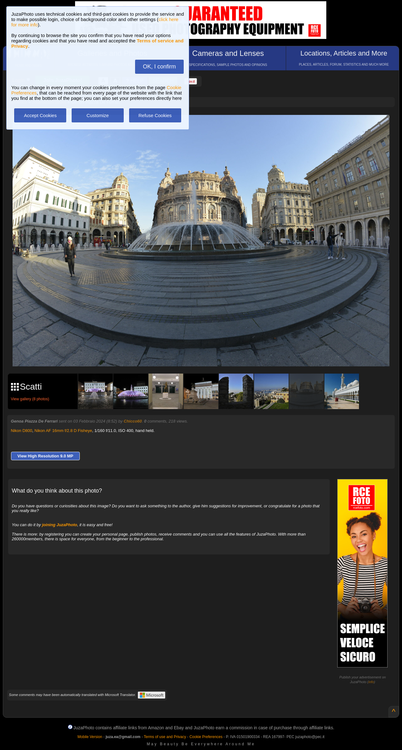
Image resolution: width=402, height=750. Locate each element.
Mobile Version (90, 737)
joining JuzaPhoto (59, 524)
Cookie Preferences (205, 737)
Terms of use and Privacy (165, 737)
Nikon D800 (21, 430)
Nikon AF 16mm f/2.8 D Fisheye (63, 430)
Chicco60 (133, 421)
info (371, 682)
